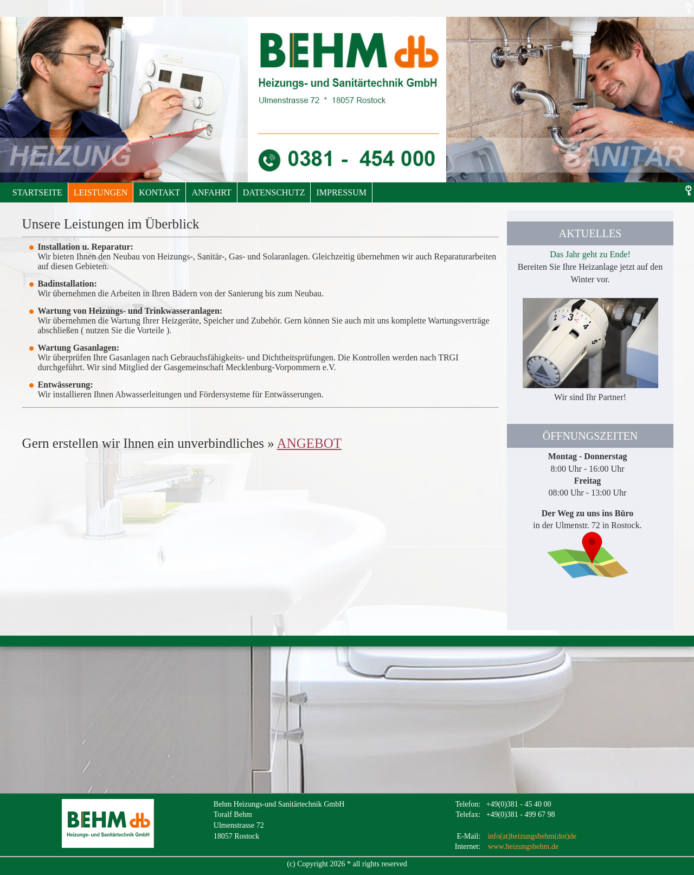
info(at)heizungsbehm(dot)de (532, 836)
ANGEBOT (309, 443)
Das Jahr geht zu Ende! (590, 254)
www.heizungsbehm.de (523, 846)
